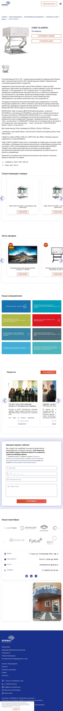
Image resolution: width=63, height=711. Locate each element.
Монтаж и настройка (9, 669)
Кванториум (6, 647)
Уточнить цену (46, 41)
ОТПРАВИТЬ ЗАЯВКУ (46, 36)
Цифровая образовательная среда (13, 649)
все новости (48, 372)
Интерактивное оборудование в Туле (14, 658)
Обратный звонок (48, 3)
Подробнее (22, 212)
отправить (31, 501)
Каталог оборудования (9, 663)
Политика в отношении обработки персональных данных (22, 700)
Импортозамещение (8, 655)
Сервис (4, 672)
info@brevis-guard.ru (48, 564)
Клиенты (5, 666)
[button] (1, 198)
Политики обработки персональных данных (23, 462)
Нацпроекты (6, 652)
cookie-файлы (12, 702)
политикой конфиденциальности (11, 706)
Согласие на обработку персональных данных (18, 698)
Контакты (5, 675)
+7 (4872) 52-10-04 (50, 570)
